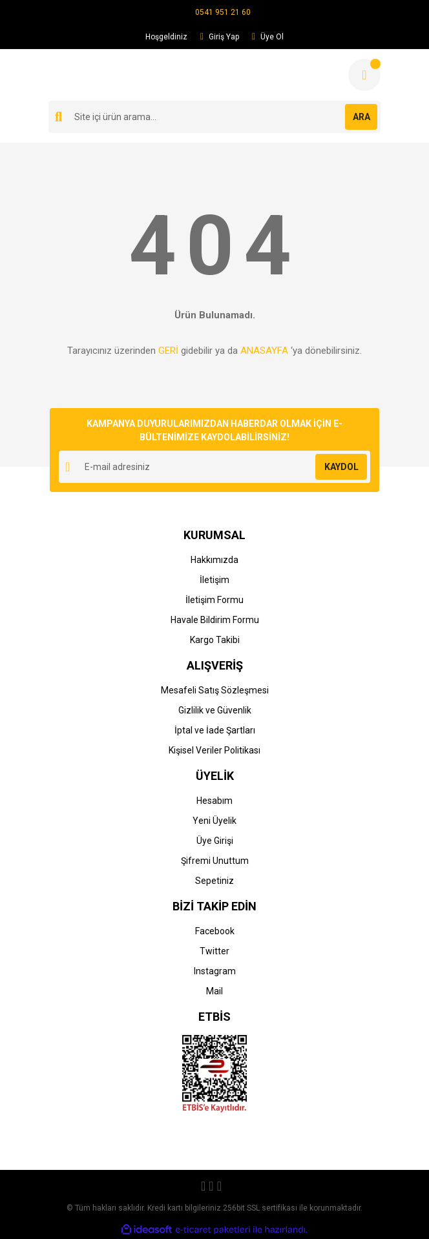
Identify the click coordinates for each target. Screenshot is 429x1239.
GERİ (168, 350)
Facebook (215, 931)
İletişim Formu (214, 600)
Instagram (215, 971)
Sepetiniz (214, 880)
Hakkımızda (214, 560)
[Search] (214, 117)
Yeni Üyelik (214, 820)
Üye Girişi (214, 840)
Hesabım (214, 800)
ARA (361, 117)
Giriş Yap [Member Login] (219, 36)
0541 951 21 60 (223, 12)
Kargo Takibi (215, 640)
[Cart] (364, 75)
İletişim (214, 580)
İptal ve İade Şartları (214, 730)
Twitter (214, 951)
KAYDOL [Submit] (341, 467)
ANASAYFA (264, 350)
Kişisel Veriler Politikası (214, 750)
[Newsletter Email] (214, 467)
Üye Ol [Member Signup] (268, 36)
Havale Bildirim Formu (215, 620)
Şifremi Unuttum (215, 860)
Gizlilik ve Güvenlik (214, 710)
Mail (214, 991)
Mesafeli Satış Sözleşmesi (215, 690)
